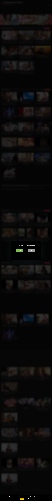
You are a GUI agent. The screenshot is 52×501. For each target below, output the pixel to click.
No (31, 250)
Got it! (22, 498)
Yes (20, 250)
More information (28, 498)
